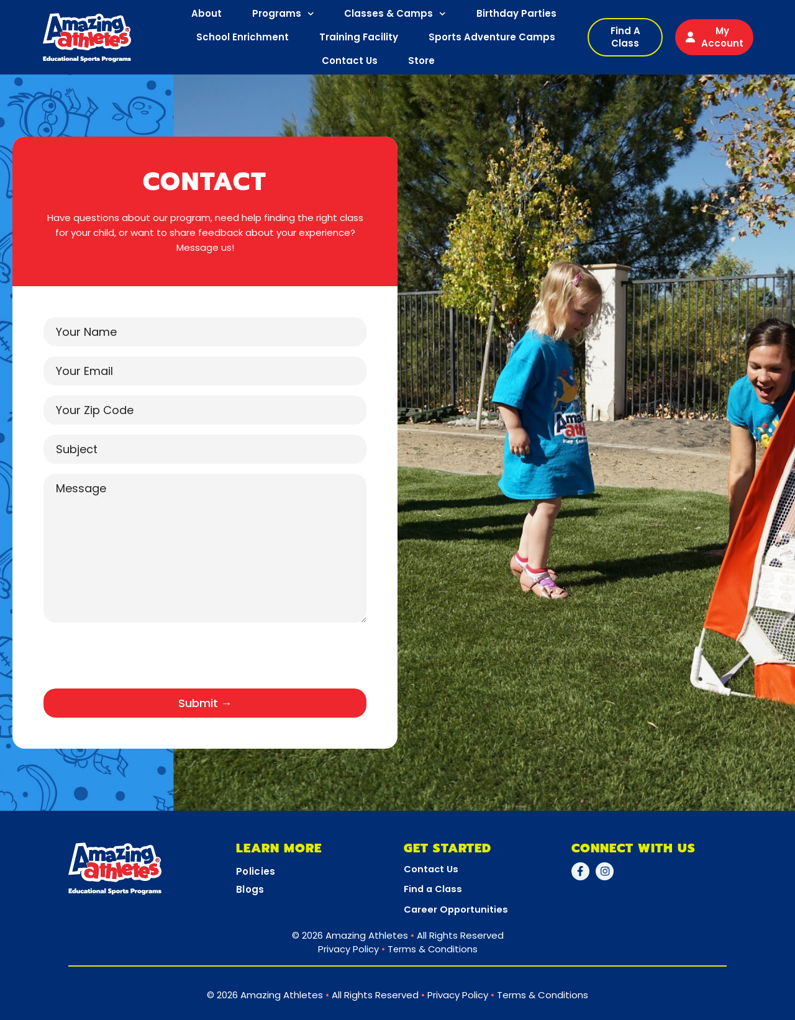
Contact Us (350, 60)
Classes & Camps (395, 14)
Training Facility (358, 36)
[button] (625, 37)
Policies (255, 871)
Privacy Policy (347, 948)
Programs (283, 14)
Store (421, 60)
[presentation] (137, 660)
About (206, 13)
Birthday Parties (516, 13)
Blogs (250, 889)
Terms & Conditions (432, 948)
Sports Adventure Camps (492, 36)
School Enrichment (242, 36)
